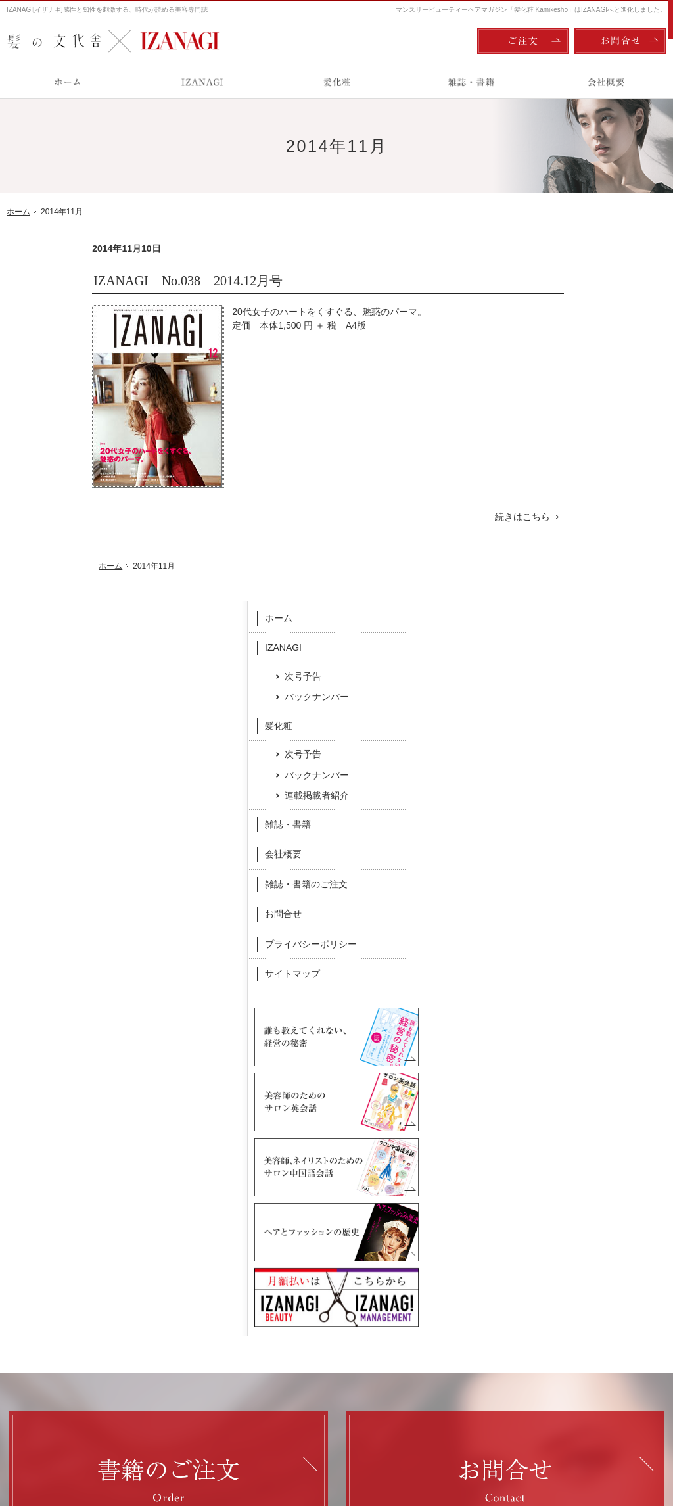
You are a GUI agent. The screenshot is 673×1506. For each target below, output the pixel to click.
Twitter (428, 1223)
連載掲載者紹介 (577, 439)
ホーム (539, 261)
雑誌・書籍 (549, 468)
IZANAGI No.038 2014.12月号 (102, 280)
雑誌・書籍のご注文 (567, 528)
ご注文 (523, 41)
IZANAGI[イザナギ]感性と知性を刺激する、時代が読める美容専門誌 (107, 9)
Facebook (245, 1223)
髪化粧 (539, 369)
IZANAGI (544, 291)
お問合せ (544, 557)
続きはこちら (443, 517)
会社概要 (544, 497)
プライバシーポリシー (572, 587)
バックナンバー (577, 340)
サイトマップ (553, 617)
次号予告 (563, 320)
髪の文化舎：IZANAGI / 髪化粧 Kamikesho (83, 1441)
